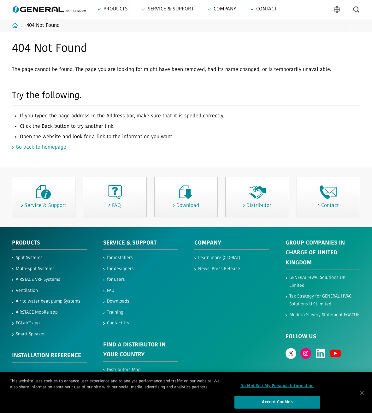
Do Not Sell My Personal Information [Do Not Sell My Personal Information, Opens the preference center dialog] (277, 388)
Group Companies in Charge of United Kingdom (315, 253)
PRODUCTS (26, 243)
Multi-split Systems (35, 269)
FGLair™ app (28, 323)
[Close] (362, 395)
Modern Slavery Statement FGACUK (324, 315)
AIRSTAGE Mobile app (37, 312)
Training (115, 312)
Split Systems (29, 258)
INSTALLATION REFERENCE (46, 356)
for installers (120, 258)
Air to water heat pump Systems (48, 301)
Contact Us (118, 323)
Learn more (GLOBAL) (219, 258)
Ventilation (27, 290)
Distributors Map (124, 370)
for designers (120, 269)
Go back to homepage (41, 147)
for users (116, 279)
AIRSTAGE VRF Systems (38, 279)
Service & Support (129, 243)
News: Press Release (219, 269)
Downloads (118, 301)
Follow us (301, 337)
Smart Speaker (30, 334)
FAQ (110, 290)
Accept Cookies (277, 405)
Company (207, 243)
